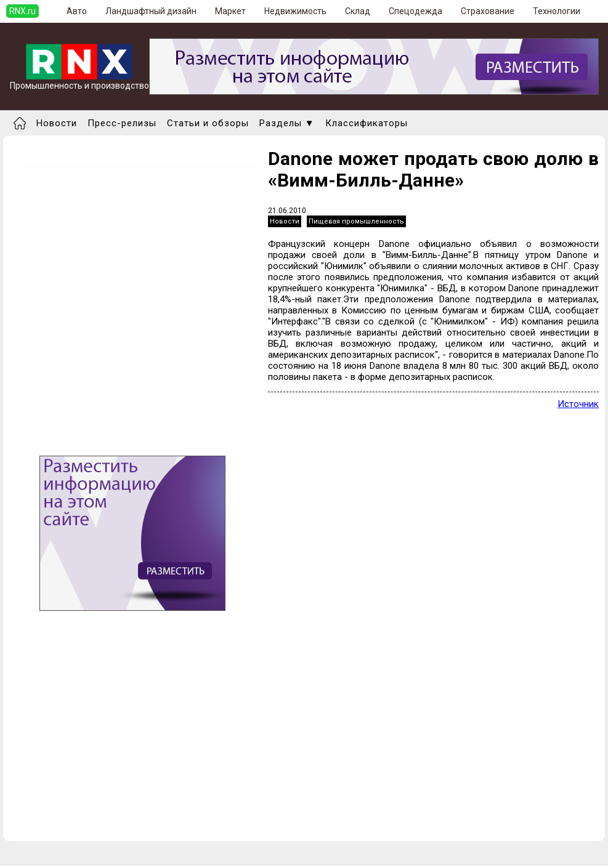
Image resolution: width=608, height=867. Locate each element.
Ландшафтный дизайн (151, 11)
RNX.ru (22, 11)
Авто (77, 11)
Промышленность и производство (79, 82)
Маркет (230, 11)
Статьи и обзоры (208, 123)
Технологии (556, 11)
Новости (56, 123)
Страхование (487, 11)
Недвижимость (295, 11)
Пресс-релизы (121, 123)
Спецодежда (415, 11)
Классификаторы (366, 123)
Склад (357, 11)
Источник (578, 403)
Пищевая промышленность (356, 221)
